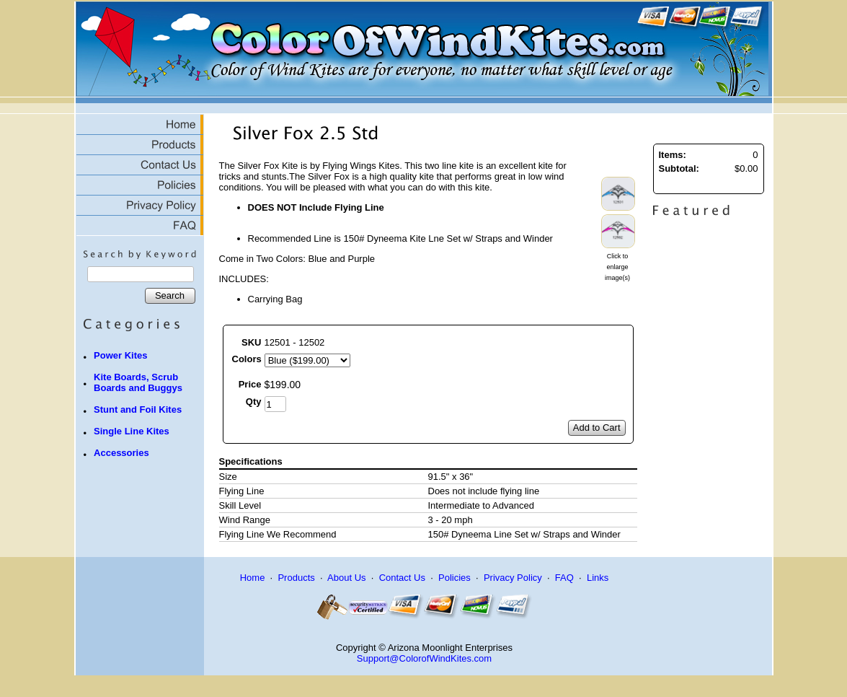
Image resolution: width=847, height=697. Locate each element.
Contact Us (402, 577)
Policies (454, 577)
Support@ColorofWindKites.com (424, 658)
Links (597, 577)
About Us (346, 577)
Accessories (121, 452)
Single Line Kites (131, 431)
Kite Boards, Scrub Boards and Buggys (138, 382)
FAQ (564, 577)
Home (252, 577)
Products (296, 577)
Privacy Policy (513, 577)
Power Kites (120, 355)
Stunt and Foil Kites (138, 409)
